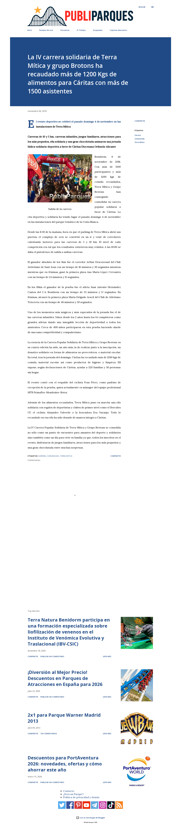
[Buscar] (142, 7)
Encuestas (65, 30)
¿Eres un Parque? (73, 794)
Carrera (138, 135)
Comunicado (140, 139)
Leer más (107, 656)
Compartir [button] (140, 121)
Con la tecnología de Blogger (90, 817)
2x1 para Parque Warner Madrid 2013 (64, 718)
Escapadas (97, 30)
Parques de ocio (46, 30)
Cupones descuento (118, 30)
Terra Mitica (139, 142)
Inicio (29, 30)
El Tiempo (81, 30)
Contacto (68, 791)
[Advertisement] (85, 572)
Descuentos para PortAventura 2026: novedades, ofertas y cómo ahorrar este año (65, 764)
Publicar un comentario (52, 656)
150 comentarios (48, 733)
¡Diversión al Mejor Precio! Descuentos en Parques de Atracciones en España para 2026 (65, 678)
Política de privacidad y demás (81, 797)
